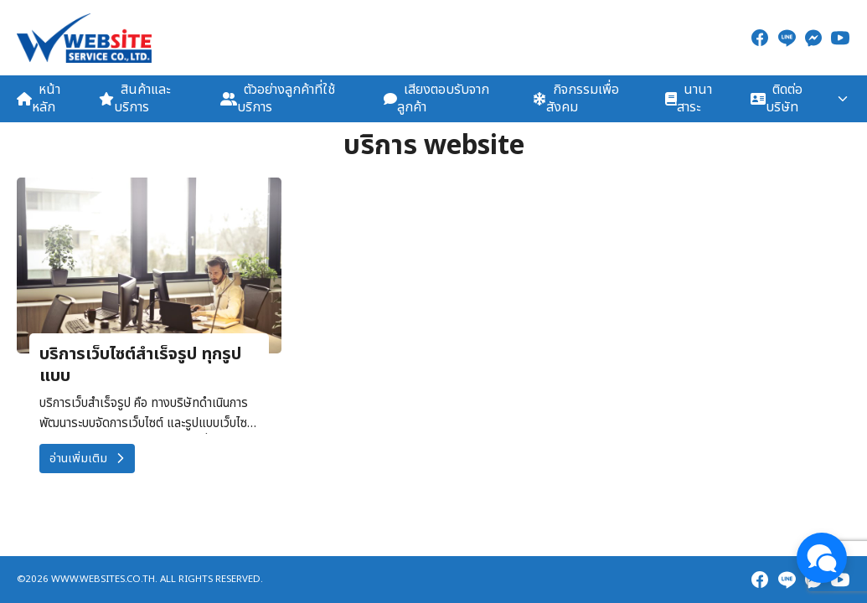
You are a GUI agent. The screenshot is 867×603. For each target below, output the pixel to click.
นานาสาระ (688, 98)
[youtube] (840, 38)
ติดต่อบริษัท (776, 98)
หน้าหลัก (38, 98)
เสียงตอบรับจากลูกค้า (436, 98)
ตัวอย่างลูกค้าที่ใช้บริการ (277, 98)
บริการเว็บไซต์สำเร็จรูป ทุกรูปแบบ (140, 365)
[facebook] (760, 38)
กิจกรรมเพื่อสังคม (576, 98)
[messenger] (813, 38)
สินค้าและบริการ (134, 98)
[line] (787, 38)
